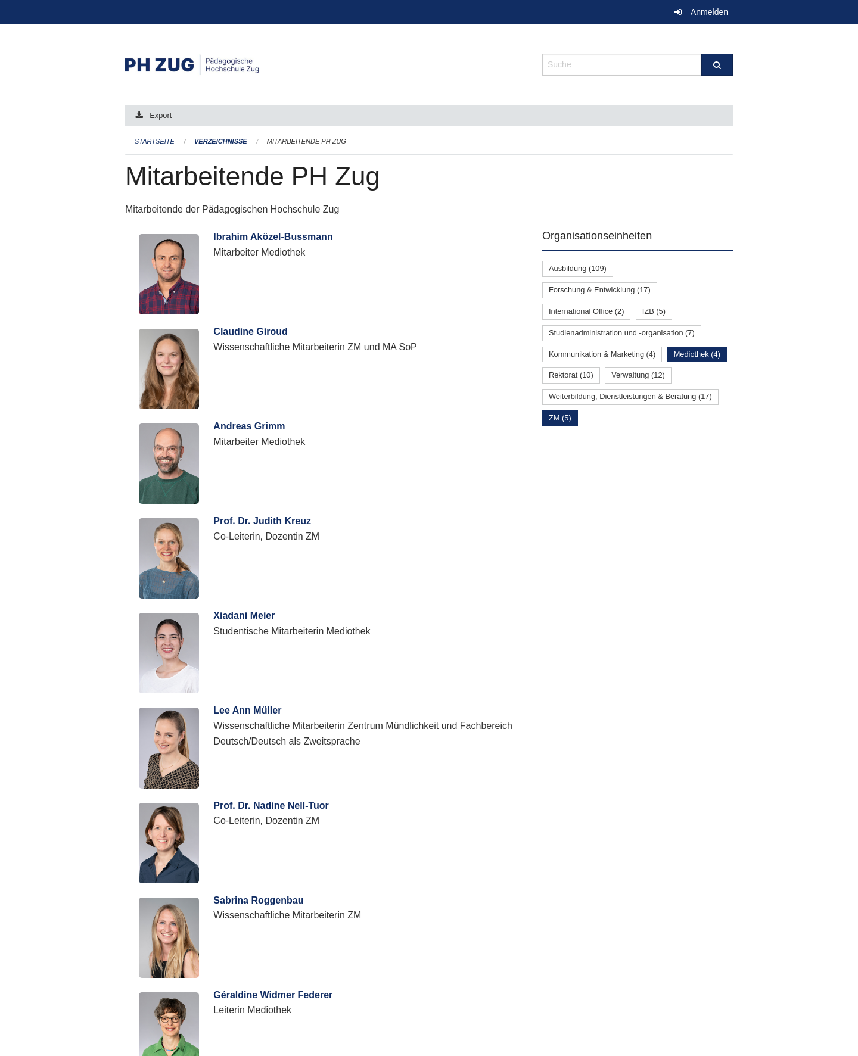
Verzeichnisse (220, 141)
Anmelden (709, 12)
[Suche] (717, 65)
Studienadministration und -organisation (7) (622, 332)
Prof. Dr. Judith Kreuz (262, 521)
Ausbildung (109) (578, 268)
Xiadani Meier (244, 615)
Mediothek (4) (697, 354)
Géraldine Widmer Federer (272, 995)
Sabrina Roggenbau (258, 900)
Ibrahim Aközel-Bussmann (272, 237)
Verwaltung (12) (638, 374)
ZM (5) (560, 417)
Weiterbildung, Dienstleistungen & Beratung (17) (630, 396)
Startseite (155, 141)
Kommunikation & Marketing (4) (602, 354)
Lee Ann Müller (247, 710)
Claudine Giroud (250, 331)
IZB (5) (654, 311)
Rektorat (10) (571, 374)
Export (161, 115)
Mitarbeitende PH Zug (306, 141)
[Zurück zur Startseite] (324, 63)
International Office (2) (586, 311)
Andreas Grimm (249, 426)
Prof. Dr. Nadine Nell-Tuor (271, 805)
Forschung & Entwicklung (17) (600, 289)
